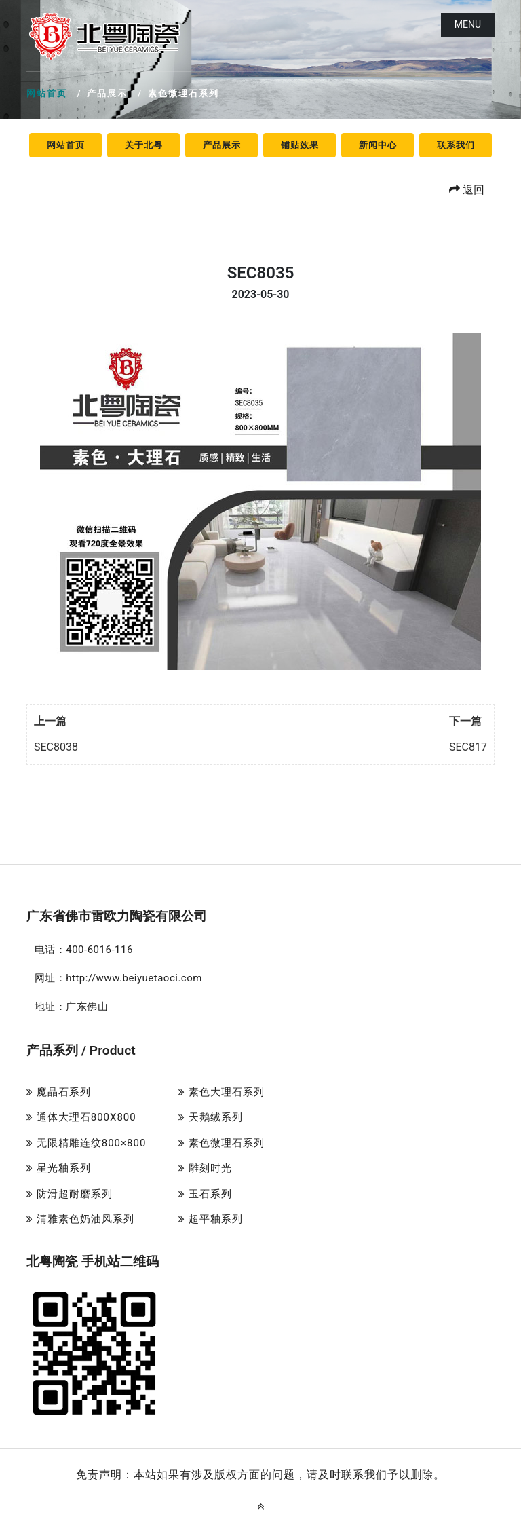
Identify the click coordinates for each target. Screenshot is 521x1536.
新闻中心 (378, 145)
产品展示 (222, 145)
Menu (468, 24)
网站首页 (46, 93)
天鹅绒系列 (210, 1117)
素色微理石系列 (221, 1143)
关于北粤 (144, 145)
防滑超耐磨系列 (69, 1194)
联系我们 (456, 145)
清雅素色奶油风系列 (80, 1219)
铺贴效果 (300, 145)
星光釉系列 (58, 1168)
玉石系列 (205, 1194)
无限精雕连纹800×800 (86, 1143)
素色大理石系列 (221, 1092)
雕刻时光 (205, 1168)
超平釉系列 (210, 1219)
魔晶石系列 (58, 1092)
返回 (466, 189)
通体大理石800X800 (81, 1117)
